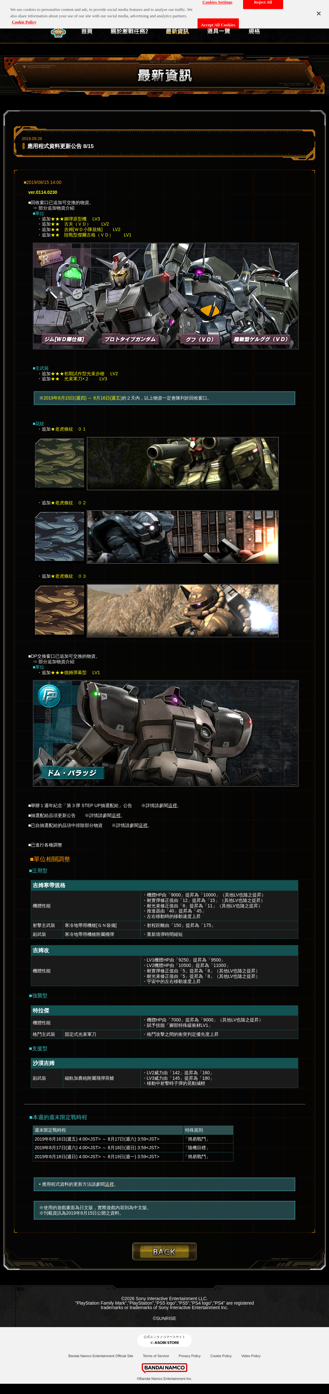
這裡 (172, 805)
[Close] (319, 11)
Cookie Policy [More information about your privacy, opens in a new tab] (24, 19)
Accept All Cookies (218, 22)
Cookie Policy (221, 1356)
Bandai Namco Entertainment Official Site (100, 1356)
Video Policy (250, 1356)
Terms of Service (156, 1356)
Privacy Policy (189, 1356)
